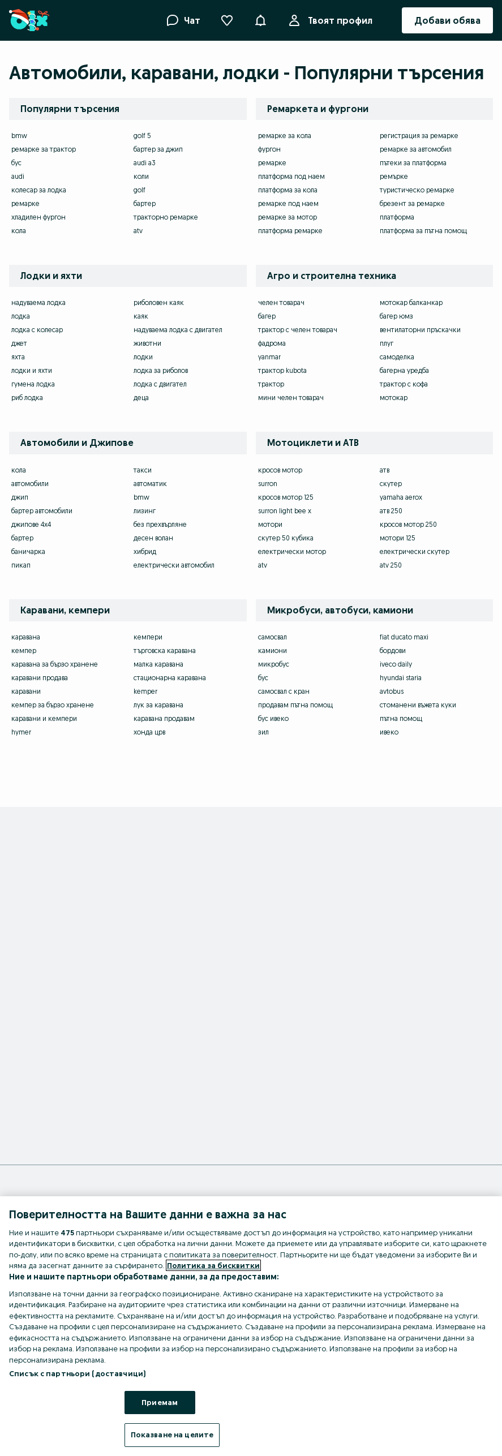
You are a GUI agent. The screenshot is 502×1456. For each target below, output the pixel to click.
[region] (251, 1326)
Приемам (159, 1402)
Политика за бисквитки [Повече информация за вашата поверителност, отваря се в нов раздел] (213, 1265)
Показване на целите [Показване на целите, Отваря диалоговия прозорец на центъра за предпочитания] (172, 1434)
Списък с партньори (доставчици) (77, 1373)
